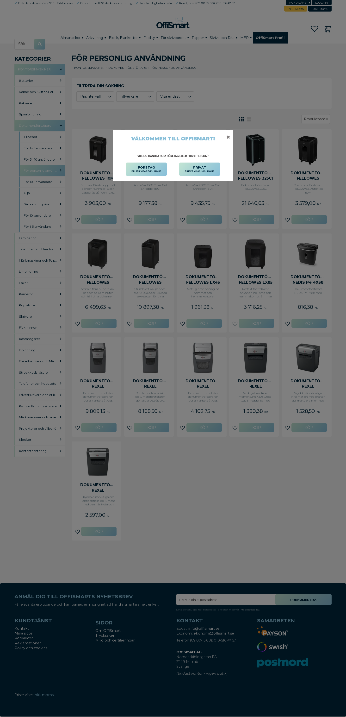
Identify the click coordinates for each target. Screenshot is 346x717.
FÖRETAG (146, 169)
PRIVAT (199, 169)
